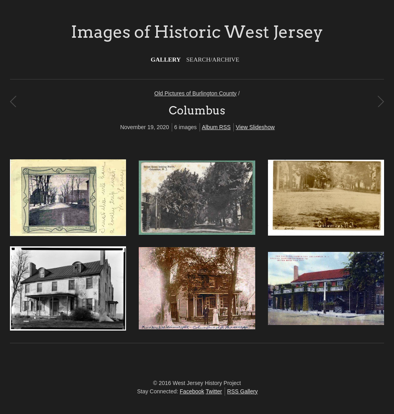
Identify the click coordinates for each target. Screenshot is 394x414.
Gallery (166, 59)
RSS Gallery (242, 391)
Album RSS (216, 127)
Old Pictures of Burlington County (195, 93)
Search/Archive (212, 59)
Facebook (192, 391)
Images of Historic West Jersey (197, 32)
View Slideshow (255, 127)
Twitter (214, 391)
